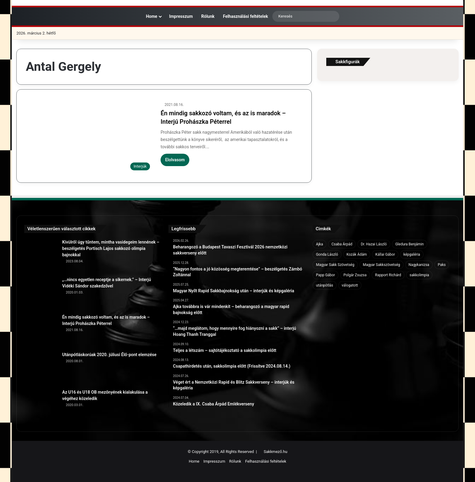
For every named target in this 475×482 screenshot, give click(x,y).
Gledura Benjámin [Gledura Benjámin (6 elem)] (409, 244)
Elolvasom (175, 159)
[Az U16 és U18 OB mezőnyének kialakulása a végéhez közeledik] (41, 405)
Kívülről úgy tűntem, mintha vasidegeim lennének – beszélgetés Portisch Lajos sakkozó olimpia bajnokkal (110, 248)
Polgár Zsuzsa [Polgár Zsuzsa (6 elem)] (355, 275)
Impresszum (181, 16)
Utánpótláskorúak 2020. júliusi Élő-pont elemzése (109, 354)
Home (148, 16)
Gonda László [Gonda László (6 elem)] (327, 254)
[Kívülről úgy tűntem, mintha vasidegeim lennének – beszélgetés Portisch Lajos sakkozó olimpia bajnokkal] (41, 255)
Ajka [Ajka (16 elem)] (319, 244)
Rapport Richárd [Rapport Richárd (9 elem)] (388, 275)
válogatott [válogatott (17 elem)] (350, 285)
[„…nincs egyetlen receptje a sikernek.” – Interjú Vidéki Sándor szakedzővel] (41, 293)
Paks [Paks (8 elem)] (442, 265)
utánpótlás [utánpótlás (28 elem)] (324, 285)
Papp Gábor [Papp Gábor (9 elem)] (325, 275)
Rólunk (207, 16)
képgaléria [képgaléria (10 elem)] (412, 254)
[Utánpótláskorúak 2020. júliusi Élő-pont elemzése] (41, 368)
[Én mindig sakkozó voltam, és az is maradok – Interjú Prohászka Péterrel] (89, 137)
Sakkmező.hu (275, 451)
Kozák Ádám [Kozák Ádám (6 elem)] (357, 254)
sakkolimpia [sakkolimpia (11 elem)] (419, 275)
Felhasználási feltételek (245, 16)
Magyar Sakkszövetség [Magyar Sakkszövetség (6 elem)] (381, 265)
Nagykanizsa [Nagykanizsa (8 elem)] (419, 265)
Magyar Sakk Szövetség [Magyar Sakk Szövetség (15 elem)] (335, 265)
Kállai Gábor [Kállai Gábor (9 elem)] (385, 254)
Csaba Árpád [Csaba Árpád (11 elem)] (341, 244)
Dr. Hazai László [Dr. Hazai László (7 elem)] (374, 244)
